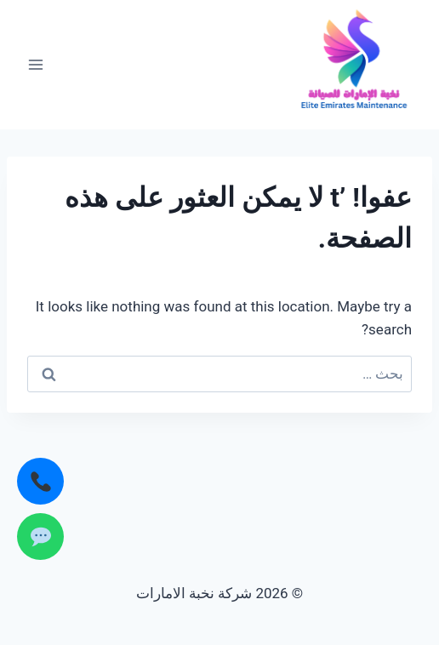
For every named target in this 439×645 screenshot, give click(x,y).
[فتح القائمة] (36, 64)
